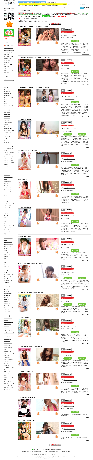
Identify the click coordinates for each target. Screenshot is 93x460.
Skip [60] (6, 313)
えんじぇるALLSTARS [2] (7, 350)
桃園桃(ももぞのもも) (69, 406)
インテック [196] (8, 158)
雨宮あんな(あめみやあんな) (70, 380)
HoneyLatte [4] (7, 93)
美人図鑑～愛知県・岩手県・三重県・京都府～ (30, 346)
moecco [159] (7, 301)
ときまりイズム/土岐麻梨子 (25, 207)
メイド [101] (7, 68)
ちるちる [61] (7, 136)
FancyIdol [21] (7, 91)
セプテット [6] (7, 191)
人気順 (30, 21)
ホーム (5, 8)
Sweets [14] (7, 316)
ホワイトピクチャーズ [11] (9, 222)
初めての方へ (37, 5)
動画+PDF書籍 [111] (9, 50)
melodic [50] (7, 110)
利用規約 (54, 454)
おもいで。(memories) (65, 14)
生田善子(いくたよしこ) (69, 65)
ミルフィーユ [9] (8, 330)
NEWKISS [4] (7, 345)
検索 (64, 7)
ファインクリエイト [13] (8, 210)
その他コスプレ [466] (9, 70)
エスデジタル (75, 14)
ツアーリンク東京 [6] (9, 203)
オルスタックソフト (69, 37)
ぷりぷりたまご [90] (8, 146)
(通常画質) (75, 41)
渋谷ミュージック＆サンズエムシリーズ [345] (9, 268)
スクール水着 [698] (8, 56)
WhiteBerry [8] (7, 124)
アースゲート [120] (8, 156)
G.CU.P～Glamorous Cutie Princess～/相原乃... (31, 263)
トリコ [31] (6, 326)
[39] (8, 170)
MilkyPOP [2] (7, 112)
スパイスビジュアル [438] (8, 184)
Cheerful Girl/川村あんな (25, 236)
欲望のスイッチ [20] (8, 377)
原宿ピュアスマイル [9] (8, 239)
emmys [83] (7, 295)
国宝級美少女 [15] (8, 242)
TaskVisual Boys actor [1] (8, 319)
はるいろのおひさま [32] (8, 143)
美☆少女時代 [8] (8, 385)
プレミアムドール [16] (7, 218)
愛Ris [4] (6, 256)
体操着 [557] (7, 62)
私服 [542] (6, 72)
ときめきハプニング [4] (8, 139)
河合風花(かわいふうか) (69, 188)
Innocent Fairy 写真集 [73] (8, 98)
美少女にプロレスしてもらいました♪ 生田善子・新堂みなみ (33, 57)
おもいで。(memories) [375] (8, 127)
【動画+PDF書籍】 (36, 16)
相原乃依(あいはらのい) (69, 272)
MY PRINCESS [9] (8, 343)
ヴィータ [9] (7, 231)
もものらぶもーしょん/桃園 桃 (26, 397)
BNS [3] (6, 289)
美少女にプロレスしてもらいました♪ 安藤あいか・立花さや (33, 87)
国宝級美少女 (47, 14)
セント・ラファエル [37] (8, 194)
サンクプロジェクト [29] (8, 178)
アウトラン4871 (55, 14)
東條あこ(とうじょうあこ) (70, 326)
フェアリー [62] (7, 328)
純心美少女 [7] (7, 381)
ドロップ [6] (7, 207)
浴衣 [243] (6, 66)
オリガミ (21, 16)
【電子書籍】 (28, 16)
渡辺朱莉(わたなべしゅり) (70, 128)
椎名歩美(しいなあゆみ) (69, 159)
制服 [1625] (7, 54)
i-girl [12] (6, 297)
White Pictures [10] (8, 322)
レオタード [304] (8, 64)
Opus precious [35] (8, 307)
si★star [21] (7, 311)
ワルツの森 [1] (7, 229)
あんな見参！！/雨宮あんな (25, 371)
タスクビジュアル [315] (7, 200)
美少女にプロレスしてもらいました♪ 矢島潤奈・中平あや (33, 26)
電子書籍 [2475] (8, 52)
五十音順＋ (45, 21)
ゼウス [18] (6, 197)
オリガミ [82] (7, 166)
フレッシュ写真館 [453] (7, 214)
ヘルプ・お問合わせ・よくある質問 (47, 449)
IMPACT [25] (7, 95)
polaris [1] (6, 309)
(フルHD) (82, 134)
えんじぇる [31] (7, 324)
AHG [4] (6, 87)
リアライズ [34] (7, 227)
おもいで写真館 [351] (9, 130)
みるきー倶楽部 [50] (8, 148)
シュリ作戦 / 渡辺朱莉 (24, 120)
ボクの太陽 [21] (7, 365)
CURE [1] (6, 291)
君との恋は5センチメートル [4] (9, 368)
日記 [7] (6, 375)
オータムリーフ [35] (8, 173)
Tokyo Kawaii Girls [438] (7, 119)
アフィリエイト (60, 454)
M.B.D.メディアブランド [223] (9, 107)
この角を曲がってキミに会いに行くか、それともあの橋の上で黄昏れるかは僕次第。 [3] (9, 359)
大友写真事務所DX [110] (7, 247)
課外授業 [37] (7, 389)
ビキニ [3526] (7, 60)
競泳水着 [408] (7, 58)
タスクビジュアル (84, 14)
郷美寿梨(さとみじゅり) (69, 429)
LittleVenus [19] (7, 103)
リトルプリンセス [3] (9, 332)
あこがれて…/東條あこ (24, 317)
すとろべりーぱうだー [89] (9, 133)
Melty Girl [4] (7, 341)
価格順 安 (36, 21)
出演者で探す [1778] (9, 80)
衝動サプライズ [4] (8, 387)
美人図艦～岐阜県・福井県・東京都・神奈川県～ (31, 292)
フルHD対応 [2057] (8, 48)
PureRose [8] (7, 116)
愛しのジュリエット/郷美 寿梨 (26, 420)
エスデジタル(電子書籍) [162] (9, 163)
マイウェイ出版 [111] (9, 225)
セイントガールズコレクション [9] (9, 188)
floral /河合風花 (22, 179)
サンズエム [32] (7, 181)
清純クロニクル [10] (8, 379)
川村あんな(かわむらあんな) (70, 244)
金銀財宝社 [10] (7, 282)
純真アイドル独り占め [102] (9, 277)
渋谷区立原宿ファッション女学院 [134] (9, 273)
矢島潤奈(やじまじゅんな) (70, 35)
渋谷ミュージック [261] (7, 263)
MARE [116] (7, 299)
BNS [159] (6, 89)
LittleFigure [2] (7, 101)
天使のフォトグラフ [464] (8, 251)
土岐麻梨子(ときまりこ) (69, 215)
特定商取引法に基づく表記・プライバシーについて (40, 454)
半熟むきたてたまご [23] (8, 235)
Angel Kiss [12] (7, 339)
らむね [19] (6, 150)
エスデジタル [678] (8, 160)
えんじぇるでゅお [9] (9, 353)
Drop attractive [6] (8, 293)
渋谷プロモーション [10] (8, 259)
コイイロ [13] (7, 175)
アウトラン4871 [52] (9, 152)
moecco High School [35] (7, 304)
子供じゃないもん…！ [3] (7, 372)
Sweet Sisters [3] (8, 347)
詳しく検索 (86, 7)
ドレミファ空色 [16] (8, 205)
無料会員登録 (55, 5)
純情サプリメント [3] (9, 383)
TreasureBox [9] (8, 122)
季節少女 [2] (7, 254)
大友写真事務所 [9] (8, 244)
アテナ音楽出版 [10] (8, 154)
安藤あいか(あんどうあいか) (70, 96)
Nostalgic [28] (7, 114)
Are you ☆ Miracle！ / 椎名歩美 (27, 150)
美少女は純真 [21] (8, 280)
